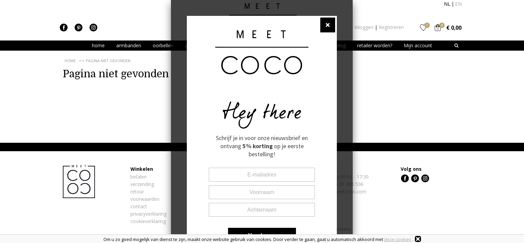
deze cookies (397, 239)
